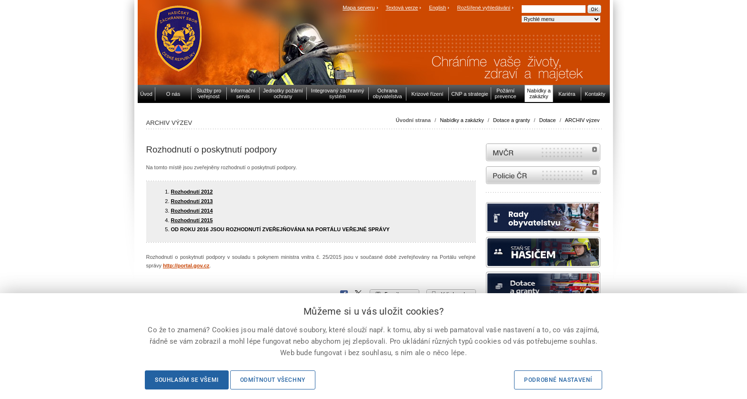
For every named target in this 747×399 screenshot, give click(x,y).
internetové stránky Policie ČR (543, 175)
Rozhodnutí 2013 (192, 201)
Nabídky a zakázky (462, 120)
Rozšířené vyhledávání (484, 7)
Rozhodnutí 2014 (192, 211)
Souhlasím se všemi (187, 380)
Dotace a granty (511, 120)
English (437, 7)
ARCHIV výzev (582, 120)
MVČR (543, 152)
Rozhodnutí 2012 (192, 191)
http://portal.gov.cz (186, 265)
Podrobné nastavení (558, 380)
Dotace (547, 120)
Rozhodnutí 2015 (192, 220)
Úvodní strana (413, 120)
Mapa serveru (358, 7)
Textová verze (401, 7)
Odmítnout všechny (272, 380)
